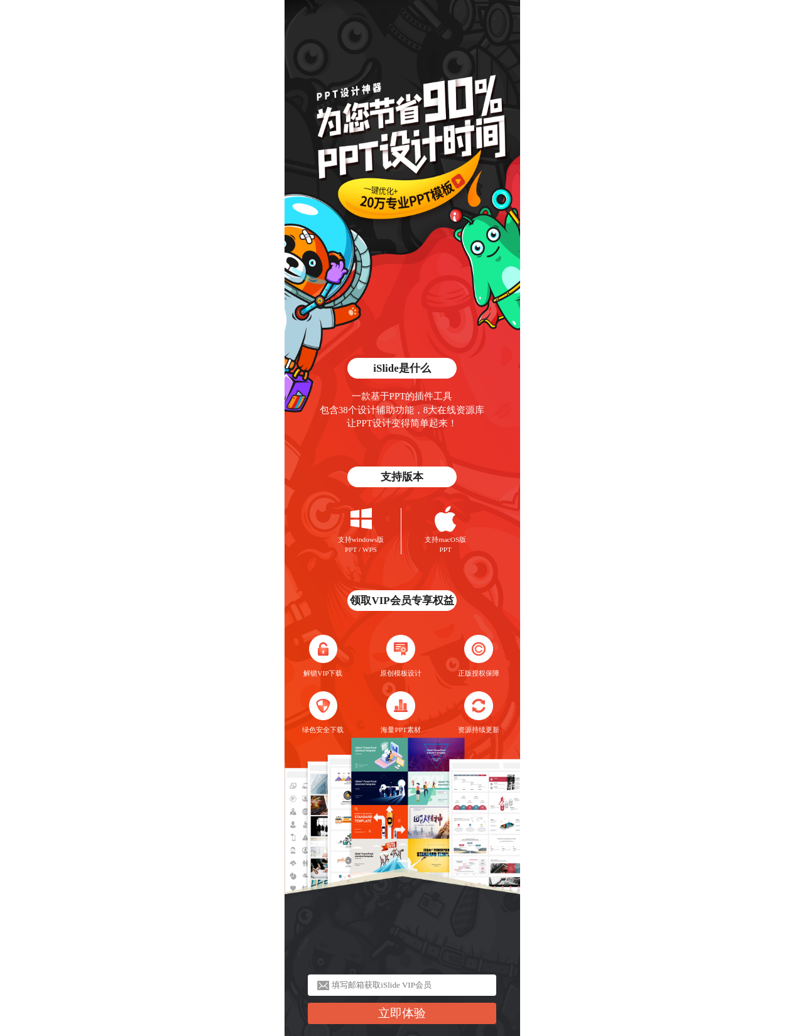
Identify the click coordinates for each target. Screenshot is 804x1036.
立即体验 (402, 1013)
